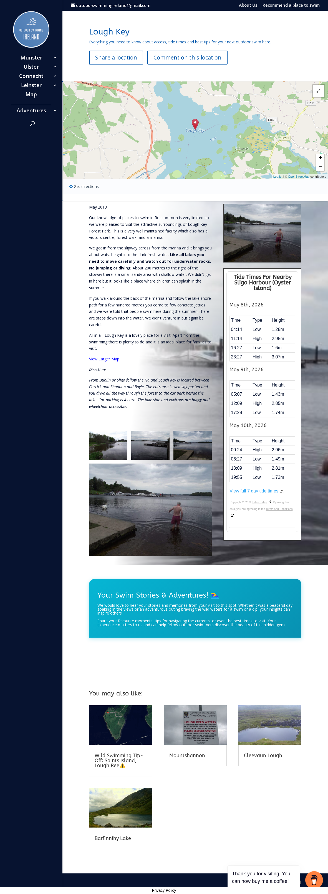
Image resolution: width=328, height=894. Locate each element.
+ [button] (320, 158)
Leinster (31, 86)
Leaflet (277, 176)
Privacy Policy (164, 890)
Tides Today (259, 502)
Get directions (86, 186)
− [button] (320, 167)
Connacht (31, 77)
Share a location (116, 57)
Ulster (31, 67)
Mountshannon (187, 755)
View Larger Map (104, 358)
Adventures (31, 111)
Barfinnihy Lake (113, 838)
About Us (248, 5)
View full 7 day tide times (253, 491)
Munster (31, 58)
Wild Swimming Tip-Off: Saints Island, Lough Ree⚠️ (119, 760)
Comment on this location (187, 57)
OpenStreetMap (299, 176)
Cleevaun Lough (263, 755)
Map (31, 95)
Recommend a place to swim (291, 5)
